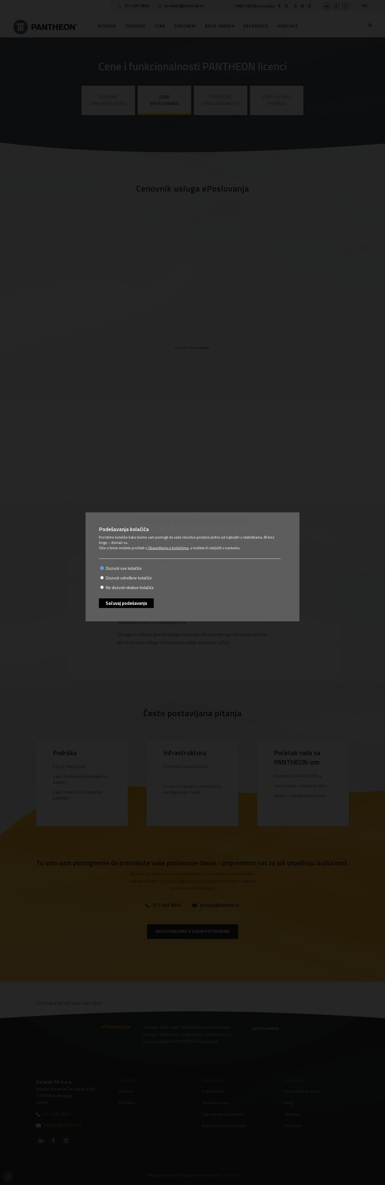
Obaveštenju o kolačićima (167, 548)
